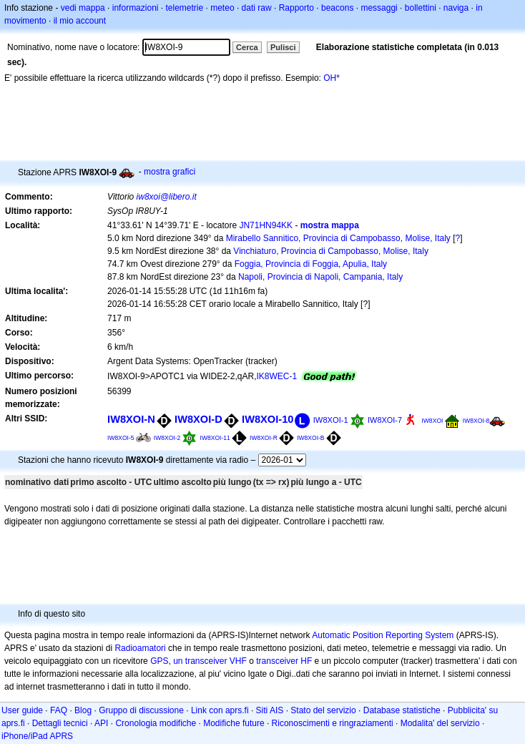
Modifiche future (233, 723)
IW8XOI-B (310, 437)
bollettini (420, 8)
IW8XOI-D (198, 419)
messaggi (378, 8)
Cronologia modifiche (155, 723)
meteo (222, 8)
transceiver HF (284, 661)
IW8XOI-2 (167, 437)
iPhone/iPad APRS (37, 736)
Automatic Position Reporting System (382, 635)
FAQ (58, 710)
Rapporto (296, 8)
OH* (331, 78)
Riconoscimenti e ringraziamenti (332, 723)
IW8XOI (432, 420)
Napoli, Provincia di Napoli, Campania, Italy (320, 277)
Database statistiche (402, 710)
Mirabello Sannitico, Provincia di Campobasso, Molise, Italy (338, 238)
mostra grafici (169, 172)
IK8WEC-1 (277, 376)
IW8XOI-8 (476, 420)
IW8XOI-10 (267, 419)
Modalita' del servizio (440, 723)
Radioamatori (139, 648)
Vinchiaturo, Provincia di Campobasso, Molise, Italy (330, 251)
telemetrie (185, 8)
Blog (83, 710)
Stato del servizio (322, 710)
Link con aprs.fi (220, 710)
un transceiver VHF (210, 661)
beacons (337, 8)
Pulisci (282, 47)
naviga (455, 8)
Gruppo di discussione (141, 710)
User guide (22, 710)
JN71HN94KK (266, 225)
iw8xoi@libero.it (167, 197)
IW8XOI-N (131, 419)
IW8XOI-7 (385, 420)
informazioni (135, 8)
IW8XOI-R (264, 437)
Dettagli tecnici (60, 723)
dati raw (257, 8)
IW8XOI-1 (330, 420)
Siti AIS (270, 710)
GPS (159, 661)
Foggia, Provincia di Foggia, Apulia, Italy (311, 264)
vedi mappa (83, 8)
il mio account (80, 21)
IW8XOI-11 (215, 437)
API (101, 723)
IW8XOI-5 (120, 437)
